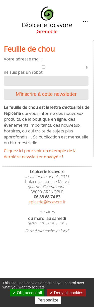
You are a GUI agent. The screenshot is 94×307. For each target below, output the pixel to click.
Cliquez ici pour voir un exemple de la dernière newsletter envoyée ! (40, 154)
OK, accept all (27, 293)
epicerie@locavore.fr (47, 202)
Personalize (47, 300)
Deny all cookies (66, 293)
